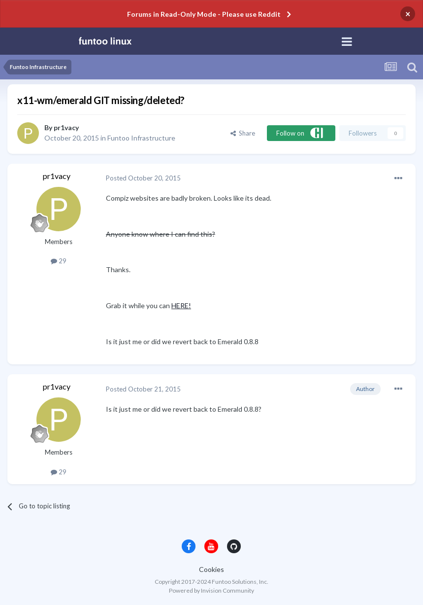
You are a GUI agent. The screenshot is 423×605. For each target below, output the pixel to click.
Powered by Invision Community (211, 590)
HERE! (181, 305)
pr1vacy (66, 127)
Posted (143, 178)
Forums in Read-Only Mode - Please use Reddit (204, 14)
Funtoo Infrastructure (141, 138)
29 (58, 261)
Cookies (211, 569)
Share (242, 133)
